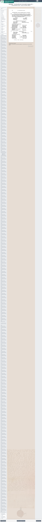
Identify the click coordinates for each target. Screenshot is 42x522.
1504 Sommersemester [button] (3, 338)
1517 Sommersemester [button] (3, 379)
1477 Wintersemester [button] (3, 253)
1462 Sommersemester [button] (3, 204)
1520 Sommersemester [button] (3, 388)
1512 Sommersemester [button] (3, 363)
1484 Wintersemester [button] (3, 275)
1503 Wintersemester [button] (3, 336)
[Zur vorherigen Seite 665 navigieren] (3, 520)
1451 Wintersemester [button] (3, 171)
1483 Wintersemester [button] (3, 272)
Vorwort (2, 14)
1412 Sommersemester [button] (3, 43)
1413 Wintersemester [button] (3, 48)
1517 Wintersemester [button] (3, 380)
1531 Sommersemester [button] (3, 423)
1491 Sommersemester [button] (3, 296)
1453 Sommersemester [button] (3, 176)
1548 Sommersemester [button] (3, 477)
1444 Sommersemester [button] (3, 144)
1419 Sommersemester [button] (3, 65)
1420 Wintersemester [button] (3, 70)
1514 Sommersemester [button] (3, 370)
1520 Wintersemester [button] (3, 390)
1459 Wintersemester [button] (3, 196)
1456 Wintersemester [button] (3, 187)
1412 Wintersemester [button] (3, 45)
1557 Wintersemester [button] (3, 506)
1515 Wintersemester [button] (3, 374)
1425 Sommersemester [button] (3, 84)
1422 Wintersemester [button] (3, 76)
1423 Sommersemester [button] (3, 78)
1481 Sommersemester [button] (3, 264)
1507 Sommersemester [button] (3, 347)
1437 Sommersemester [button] (3, 122)
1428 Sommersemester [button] (3, 94)
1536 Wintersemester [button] (3, 440)
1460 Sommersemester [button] (3, 198)
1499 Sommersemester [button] (3, 321)
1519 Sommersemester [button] (3, 385)
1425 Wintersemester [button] (3, 86)
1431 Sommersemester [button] (3, 103)
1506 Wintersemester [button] (3, 346)
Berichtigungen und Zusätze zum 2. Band (3, 517)
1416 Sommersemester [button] (3, 56)
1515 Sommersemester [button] (3, 373)
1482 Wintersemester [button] (3, 269)
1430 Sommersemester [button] (3, 100)
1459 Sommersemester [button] (3, 195)
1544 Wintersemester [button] (3, 465)
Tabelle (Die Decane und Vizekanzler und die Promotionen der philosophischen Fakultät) (3, 19)
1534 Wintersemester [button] (3, 434)
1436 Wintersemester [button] (3, 120)
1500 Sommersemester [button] (3, 325)
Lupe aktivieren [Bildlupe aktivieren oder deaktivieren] (30, 46)
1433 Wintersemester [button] (3, 111)
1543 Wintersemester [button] (3, 462)
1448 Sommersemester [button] (3, 160)
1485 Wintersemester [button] (3, 278)
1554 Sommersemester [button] (3, 496)
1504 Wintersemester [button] (3, 339)
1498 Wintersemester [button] (3, 319)
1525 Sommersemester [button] (3, 404)
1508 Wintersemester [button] (3, 352)
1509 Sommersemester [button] (3, 354)
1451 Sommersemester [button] (3, 170)
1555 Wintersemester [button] (3, 500)
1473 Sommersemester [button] (3, 239)
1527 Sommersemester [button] (3, 410)
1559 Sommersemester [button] (3, 511)
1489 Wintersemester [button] (3, 291)
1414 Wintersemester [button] (3, 51)
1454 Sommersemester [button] (3, 179)
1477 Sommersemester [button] (3, 252)
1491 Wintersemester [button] (3, 297)
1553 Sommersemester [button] (3, 492)
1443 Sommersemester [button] (3, 141)
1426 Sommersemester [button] (3, 88)
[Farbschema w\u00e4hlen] (40, 0)
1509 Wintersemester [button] (3, 355)
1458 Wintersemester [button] (3, 193)
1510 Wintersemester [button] (3, 358)
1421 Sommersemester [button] (3, 72)
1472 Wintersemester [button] (3, 237)
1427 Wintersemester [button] (3, 92)
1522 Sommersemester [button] (3, 395)
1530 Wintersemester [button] (3, 421)
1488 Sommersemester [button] (3, 286)
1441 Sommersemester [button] (3, 135)
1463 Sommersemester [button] (3, 208)
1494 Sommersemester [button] (3, 305)
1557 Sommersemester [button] (3, 505)
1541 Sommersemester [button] (3, 455)
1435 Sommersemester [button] (3, 116)
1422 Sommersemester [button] (3, 75)
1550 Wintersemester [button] (3, 484)
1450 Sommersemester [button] (3, 167)
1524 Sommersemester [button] (3, 401)
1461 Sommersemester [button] (3, 201)
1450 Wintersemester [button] (3, 168)
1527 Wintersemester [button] (3, 412)
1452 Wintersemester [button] (3, 174)
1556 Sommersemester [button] (3, 502)
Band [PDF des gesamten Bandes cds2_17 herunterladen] (23, 520)
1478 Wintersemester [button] (3, 256)
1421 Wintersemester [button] (3, 73)
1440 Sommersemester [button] (3, 132)
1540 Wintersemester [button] (3, 453)
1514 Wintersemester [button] (3, 371)
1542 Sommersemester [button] (3, 458)
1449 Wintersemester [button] (3, 165)
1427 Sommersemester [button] (3, 91)
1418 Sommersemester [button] (3, 62)
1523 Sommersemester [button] (3, 398)
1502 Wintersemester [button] (3, 333)
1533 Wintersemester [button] (3, 431)
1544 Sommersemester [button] (3, 464)
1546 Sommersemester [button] (3, 470)
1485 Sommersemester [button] (3, 277)
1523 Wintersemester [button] (3, 399)
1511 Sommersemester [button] (3, 360)
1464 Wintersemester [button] (3, 212)
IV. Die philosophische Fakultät (3, 32)
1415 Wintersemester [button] (3, 54)
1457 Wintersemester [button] (3, 190)
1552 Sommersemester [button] (3, 489)
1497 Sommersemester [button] (3, 315)
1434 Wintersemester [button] (3, 114)
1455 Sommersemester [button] (3, 182)
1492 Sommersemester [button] (3, 299)
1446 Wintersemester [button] (3, 152)
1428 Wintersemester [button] (3, 95)
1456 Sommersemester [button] (3, 186)
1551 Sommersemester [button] (3, 486)
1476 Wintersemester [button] (3, 250)
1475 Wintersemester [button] (3, 247)
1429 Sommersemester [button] (3, 97)
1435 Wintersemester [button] (3, 117)
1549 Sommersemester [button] (3, 480)
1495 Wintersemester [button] (3, 310)
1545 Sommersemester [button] (3, 467)
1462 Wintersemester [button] (3, 206)
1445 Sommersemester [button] (3, 147)
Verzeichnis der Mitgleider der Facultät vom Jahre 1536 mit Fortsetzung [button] (3, 154)
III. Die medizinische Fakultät (3, 29)
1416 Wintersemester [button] (3, 57)
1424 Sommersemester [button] (3, 81)
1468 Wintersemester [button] (3, 225)
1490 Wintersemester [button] (3, 294)
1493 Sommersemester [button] (3, 302)
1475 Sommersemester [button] (3, 245)
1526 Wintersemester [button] (3, 409)
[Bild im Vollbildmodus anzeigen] (33, 7)
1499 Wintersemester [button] (3, 323)
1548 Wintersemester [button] (3, 478)
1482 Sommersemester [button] (3, 267)
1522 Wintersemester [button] (3, 396)
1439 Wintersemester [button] (3, 130)
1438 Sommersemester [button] (3, 125)
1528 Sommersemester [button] (3, 414)
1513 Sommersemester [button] (3, 366)
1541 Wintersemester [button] (3, 456)
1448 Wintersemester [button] (3, 162)
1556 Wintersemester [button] (3, 503)
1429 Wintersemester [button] (3, 98)
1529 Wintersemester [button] (3, 418)
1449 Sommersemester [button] (3, 164)
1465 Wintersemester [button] (3, 215)
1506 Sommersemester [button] (3, 344)
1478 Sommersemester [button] (3, 255)
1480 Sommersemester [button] (3, 261)
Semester (2, 34)
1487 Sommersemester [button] (3, 283)
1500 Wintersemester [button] (3, 327)
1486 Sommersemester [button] (3, 280)
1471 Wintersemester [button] (3, 234)
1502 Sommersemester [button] (3, 332)
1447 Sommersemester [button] (3, 157)
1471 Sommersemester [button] (3, 233)
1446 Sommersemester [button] (3, 151)
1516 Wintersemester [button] (3, 377)
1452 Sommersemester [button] (3, 173)
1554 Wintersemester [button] (3, 497)
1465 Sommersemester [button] (3, 214)
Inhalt (2, 13)
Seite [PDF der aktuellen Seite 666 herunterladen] (19, 520)
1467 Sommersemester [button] (3, 220)
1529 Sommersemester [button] (3, 417)
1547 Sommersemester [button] (3, 473)
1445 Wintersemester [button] (3, 149)
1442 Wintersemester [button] (3, 139)
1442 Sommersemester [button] (3, 138)
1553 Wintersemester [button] (3, 494)
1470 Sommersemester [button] (3, 230)
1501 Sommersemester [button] (3, 329)
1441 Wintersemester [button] (3, 136)
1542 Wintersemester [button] (3, 459)
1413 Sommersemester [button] (3, 47)
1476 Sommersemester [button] (3, 249)
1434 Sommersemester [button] (3, 113)
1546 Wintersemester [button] (3, 472)
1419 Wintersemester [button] (3, 67)
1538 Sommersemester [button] (3, 445)
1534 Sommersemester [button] (3, 433)
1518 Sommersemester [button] (3, 382)
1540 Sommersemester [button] (3, 451)
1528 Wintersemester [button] (3, 415)
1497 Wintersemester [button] (3, 316)
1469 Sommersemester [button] (3, 227)
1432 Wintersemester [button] (3, 108)
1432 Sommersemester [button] (3, 106)
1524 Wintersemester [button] (3, 402)
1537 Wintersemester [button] (3, 443)
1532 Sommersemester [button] (3, 426)
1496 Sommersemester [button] (3, 312)
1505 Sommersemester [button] (3, 341)
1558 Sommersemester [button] (3, 508)
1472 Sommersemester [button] (3, 236)
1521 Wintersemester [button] (3, 393)
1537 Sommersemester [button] (3, 442)
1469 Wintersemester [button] (3, 228)
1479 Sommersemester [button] (3, 258)
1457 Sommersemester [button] (3, 189)
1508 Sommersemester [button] (3, 351)
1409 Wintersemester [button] (3, 35)
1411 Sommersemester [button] (3, 40)
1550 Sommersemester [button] (3, 483)
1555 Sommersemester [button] (3, 499)
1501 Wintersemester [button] (3, 330)
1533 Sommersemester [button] (3, 429)
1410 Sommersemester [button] (3, 37)
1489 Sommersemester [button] (3, 290)
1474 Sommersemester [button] (3, 242)
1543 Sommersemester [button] (3, 461)
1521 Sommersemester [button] (3, 392)
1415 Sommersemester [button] (3, 53)
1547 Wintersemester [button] (3, 475)
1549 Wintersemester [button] (3, 481)
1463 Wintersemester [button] (3, 209)
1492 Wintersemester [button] (3, 300)
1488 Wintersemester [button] (3, 288)
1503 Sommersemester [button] (3, 335)
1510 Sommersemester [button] (3, 357)
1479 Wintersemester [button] (3, 259)
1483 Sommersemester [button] (3, 271)
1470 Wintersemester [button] (3, 231)
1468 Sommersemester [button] (3, 223)
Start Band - (3, 8)
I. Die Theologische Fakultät (3, 24)
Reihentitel (2, 10)
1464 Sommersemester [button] (3, 211)
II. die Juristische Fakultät (3, 26)
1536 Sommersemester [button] (3, 439)
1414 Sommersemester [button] (3, 50)
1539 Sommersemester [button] (3, 448)
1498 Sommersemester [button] (3, 318)
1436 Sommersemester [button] (3, 119)
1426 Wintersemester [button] (3, 89)
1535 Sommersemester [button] (3, 436)
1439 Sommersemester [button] (3, 128)
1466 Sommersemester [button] (3, 217)
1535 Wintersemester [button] (3, 437)
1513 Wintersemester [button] (3, 368)
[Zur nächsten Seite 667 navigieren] (38, 520)
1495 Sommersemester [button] (3, 308)
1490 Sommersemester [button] (3, 293)
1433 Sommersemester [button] (3, 110)
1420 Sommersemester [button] (3, 69)
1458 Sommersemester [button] (3, 192)
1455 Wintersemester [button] (3, 184)
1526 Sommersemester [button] (3, 407)
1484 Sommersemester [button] (3, 274)
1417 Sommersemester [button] (3, 59)
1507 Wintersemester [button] (3, 349)
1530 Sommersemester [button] (3, 420)
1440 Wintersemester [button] (3, 133)
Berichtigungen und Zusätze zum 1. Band (3, 514)
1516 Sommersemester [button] (3, 376)
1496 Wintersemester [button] (3, 313)
